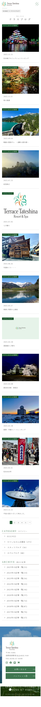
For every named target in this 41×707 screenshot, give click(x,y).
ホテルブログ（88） (16, 553)
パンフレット (20, 676)
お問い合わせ (20, 669)
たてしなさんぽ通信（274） (20, 542)
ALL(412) (11, 536)
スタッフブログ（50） (17, 547)
